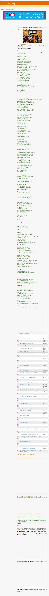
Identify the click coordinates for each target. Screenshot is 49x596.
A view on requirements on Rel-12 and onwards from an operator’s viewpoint (30, 398)
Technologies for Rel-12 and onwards (25, 384)
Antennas (25, 497)
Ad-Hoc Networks (22, 497)
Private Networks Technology (10, 9)
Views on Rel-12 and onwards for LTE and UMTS (26, 348)
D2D (35, 497)
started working (36, 561)
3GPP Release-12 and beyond (23, 29)
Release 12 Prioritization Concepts (24, 365)
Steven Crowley (19, 561)
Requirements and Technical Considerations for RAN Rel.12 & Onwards (29, 372)
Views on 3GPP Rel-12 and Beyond (24, 415)
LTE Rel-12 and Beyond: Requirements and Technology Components (29, 389)
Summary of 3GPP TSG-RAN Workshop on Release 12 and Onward (27, 307)
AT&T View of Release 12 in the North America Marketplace (27, 377)
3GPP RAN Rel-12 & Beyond (24, 351)
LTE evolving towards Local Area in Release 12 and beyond (27, 343)
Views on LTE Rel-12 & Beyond (24, 403)
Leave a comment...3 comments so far (29, 496)
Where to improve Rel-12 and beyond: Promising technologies (28, 360)
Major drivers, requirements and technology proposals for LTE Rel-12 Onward (30, 379)
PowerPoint (21, 333)
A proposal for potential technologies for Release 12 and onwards (28, 396)
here (21, 591)
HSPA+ (46, 497)
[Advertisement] (24, 22)
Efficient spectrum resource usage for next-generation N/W (27, 382)
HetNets (44, 497)
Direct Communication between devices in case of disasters (29, 513)
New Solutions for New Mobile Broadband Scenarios (27, 353)
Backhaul (28, 497)
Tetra (26, 533)
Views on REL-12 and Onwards (24, 422)
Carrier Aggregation (31, 497)
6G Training (2, 9)
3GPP (19, 497)
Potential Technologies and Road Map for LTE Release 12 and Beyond (29, 434)
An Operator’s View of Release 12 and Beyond (26, 410)
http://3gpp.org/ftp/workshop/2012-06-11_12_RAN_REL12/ (26, 454)
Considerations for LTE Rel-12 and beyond (25, 417)
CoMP (34, 497)
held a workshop (23, 44)
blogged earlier (19, 528)
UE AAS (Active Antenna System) (24, 370)
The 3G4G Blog (8, 4)
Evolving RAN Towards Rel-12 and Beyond (25, 427)
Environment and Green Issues (39, 497)
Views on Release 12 (23, 345)
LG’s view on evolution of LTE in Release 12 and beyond (27, 448)
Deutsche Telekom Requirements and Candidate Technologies (28, 363)
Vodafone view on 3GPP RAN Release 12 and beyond (27, 408)
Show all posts (39, 27)
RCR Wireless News (35, 514)
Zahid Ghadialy (27, 333)
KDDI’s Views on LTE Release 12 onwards (25, 441)
